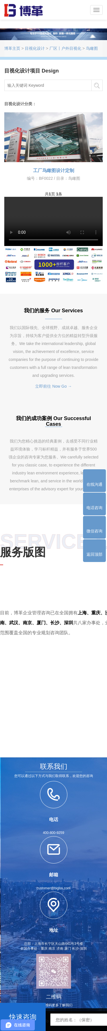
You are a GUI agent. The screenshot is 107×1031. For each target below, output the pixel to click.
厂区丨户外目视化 (65, 48)
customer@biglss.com (53, 888)
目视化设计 (35, 48)
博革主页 (12, 48)
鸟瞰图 (92, 48)
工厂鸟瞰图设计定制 (53, 170)
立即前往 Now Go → (53, 386)
